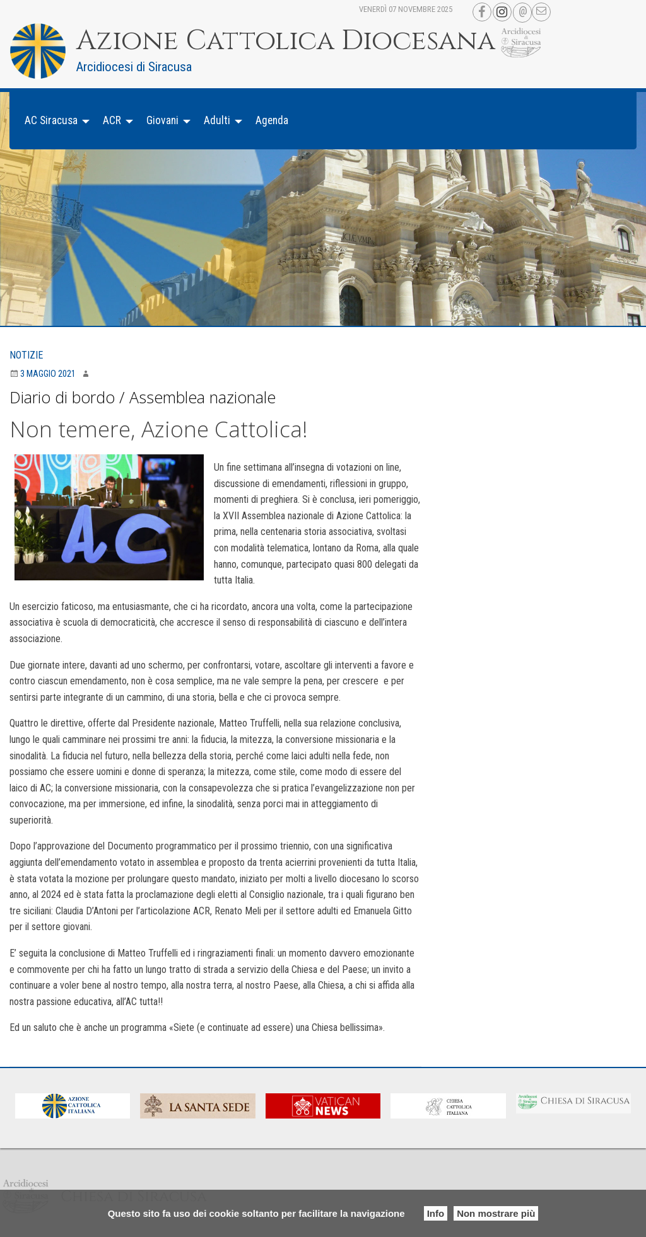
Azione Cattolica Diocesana (285, 41)
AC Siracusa (51, 120)
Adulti (217, 120)
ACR (112, 120)
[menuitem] (54, 120)
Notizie (26, 355)
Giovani (162, 120)
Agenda (271, 120)
